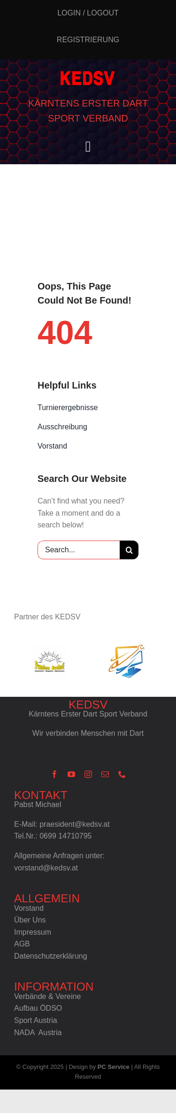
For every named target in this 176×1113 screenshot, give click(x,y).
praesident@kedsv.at (74, 824)
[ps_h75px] (49, 661)
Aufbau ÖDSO (38, 1008)
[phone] (122, 774)
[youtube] (71, 774)
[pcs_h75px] (126, 661)
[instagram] (88, 774)
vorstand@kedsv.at (46, 868)
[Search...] (79, 550)
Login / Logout (88, 13)
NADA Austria (37, 1033)
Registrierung (88, 40)
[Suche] (129, 550)
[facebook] (54, 774)
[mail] (105, 774)
